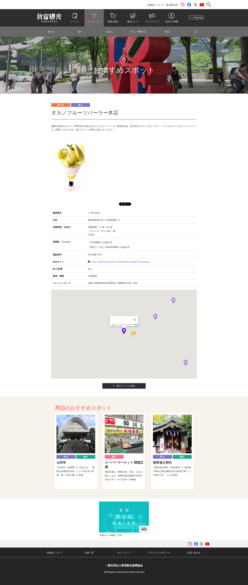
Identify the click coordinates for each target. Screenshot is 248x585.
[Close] (134, 319)
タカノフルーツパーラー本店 (125, 325)
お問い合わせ (193, 552)
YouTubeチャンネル (202, 4)
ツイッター (195, 4)
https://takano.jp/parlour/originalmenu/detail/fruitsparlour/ (121, 261)
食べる (51, 32)
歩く (196, 32)
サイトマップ (124, 552)
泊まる (109, 32)
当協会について (155, 4)
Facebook (189, 5)
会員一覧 (89, 552)
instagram (182, 5)
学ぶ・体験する (138, 32)
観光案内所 (172, 4)
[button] (131, 334)
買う (80, 32)
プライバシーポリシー (159, 552)
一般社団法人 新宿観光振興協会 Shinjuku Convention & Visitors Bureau (49, 18)
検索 (209, 4)
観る (167, 32)
